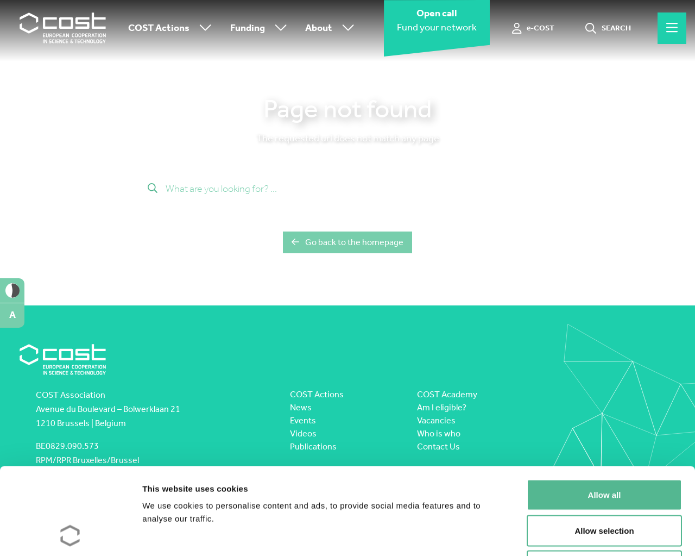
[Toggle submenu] (203, 28)
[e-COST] (533, 28)
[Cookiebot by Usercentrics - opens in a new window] (70, 535)
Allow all (604, 413)
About (332, 28)
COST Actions (172, 28)
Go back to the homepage (347, 242)
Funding (261, 28)
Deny (605, 484)
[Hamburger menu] (672, 28)
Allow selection (604, 449)
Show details (570, 534)
